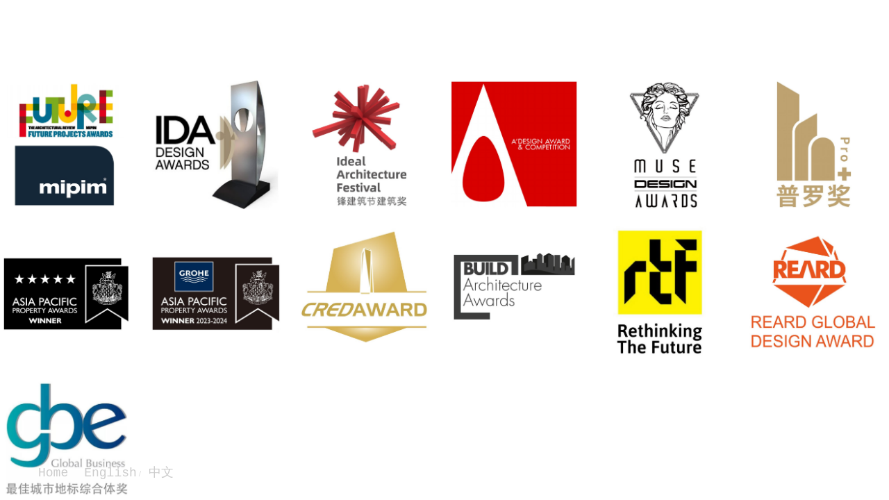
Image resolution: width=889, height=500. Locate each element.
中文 (157, 473)
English (110, 473)
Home (53, 473)
